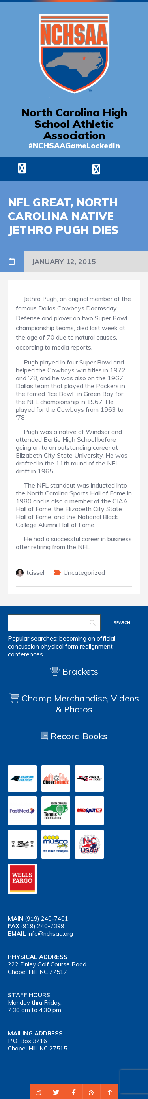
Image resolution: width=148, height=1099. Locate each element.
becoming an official (87, 638)
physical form (59, 646)
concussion (23, 646)
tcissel (35, 572)
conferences (25, 654)
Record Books (74, 736)
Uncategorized (84, 572)
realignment (96, 646)
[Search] (54, 622)
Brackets (74, 671)
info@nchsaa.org (50, 933)
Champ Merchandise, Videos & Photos (80, 704)
